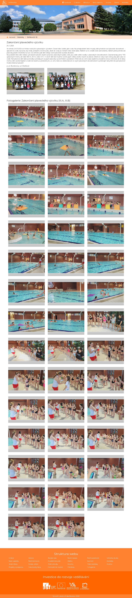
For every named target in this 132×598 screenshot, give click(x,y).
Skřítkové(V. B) (32, 37)
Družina (108, 2)
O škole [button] (77, 2)
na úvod (12, 37)
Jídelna (116, 2)
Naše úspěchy (98, 2)
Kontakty (125, 2)
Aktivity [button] (86, 2)
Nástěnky (20, 37)
